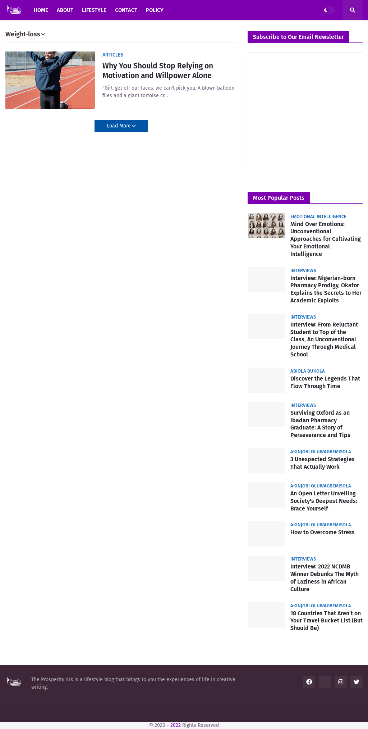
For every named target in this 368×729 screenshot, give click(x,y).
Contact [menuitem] (126, 10)
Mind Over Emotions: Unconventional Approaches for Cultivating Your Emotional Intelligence (325, 239)
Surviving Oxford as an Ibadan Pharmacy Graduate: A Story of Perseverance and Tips (320, 423)
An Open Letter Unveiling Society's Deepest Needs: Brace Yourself (323, 501)
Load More (119, 126)
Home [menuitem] (41, 10)
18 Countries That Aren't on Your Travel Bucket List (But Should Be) (326, 621)
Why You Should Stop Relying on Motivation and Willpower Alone (157, 70)
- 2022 (174, 725)
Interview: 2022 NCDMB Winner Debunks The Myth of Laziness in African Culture (324, 577)
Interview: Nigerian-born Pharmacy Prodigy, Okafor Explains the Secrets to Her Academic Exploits (326, 289)
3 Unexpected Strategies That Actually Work (322, 463)
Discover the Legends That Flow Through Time (325, 382)
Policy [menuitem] (155, 10)
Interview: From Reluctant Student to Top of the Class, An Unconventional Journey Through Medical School (324, 339)
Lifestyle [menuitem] (94, 10)
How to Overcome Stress (322, 532)
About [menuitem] (65, 10)
